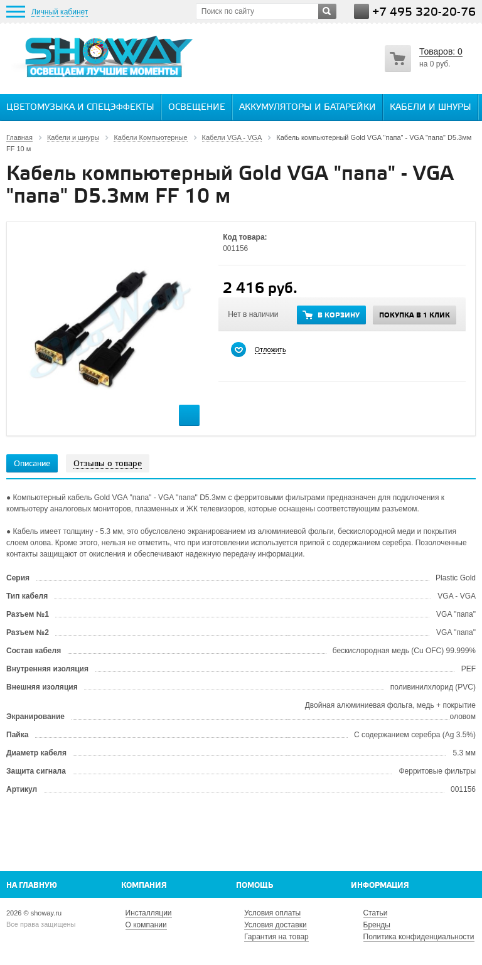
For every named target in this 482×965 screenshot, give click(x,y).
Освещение (196, 107)
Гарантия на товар (276, 936)
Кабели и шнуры (430, 107)
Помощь (254, 885)
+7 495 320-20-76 (424, 12)
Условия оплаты (272, 913)
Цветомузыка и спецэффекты (80, 107)
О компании (146, 924)
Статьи (375, 913)
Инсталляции (149, 913)
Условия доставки (275, 924)
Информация (380, 885)
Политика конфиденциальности (418, 936)
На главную (31, 885)
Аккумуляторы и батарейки (307, 107)
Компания (144, 885)
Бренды (376, 924)
